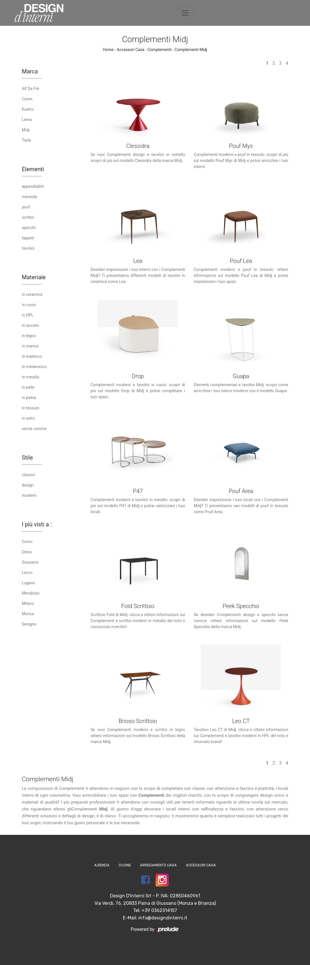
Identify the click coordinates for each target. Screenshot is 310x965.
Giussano (30, 562)
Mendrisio (31, 593)
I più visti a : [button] (37, 524)
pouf (26, 207)
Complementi (159, 49)
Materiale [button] (34, 277)
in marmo (30, 346)
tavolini (28, 248)
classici (28, 474)
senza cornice (34, 428)
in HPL (28, 315)
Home (108, 49)
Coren (27, 99)
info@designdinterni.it (162, 918)
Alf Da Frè (30, 88)
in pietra (29, 397)
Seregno (29, 624)
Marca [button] (30, 71)
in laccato (30, 325)
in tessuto (30, 408)
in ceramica (32, 294)
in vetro (28, 418)
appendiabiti (33, 186)
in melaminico (34, 366)
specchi (29, 227)
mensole (29, 196)
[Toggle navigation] (185, 13)
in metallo (30, 377)
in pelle (28, 387)
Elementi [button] (33, 169)
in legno (29, 335)
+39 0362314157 (159, 910)
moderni (29, 495)
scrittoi (28, 217)
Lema (27, 119)
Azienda (101, 865)
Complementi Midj (190, 49)
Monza (28, 614)
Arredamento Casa (158, 865)
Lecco (27, 572)
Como (27, 541)
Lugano (28, 583)
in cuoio (29, 304)
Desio (27, 552)
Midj (26, 130)
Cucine (125, 865)
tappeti (28, 238)
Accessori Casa (130, 49)
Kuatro (28, 109)
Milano (28, 603)
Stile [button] (27, 457)
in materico (32, 356)
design (28, 485)
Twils (26, 140)
